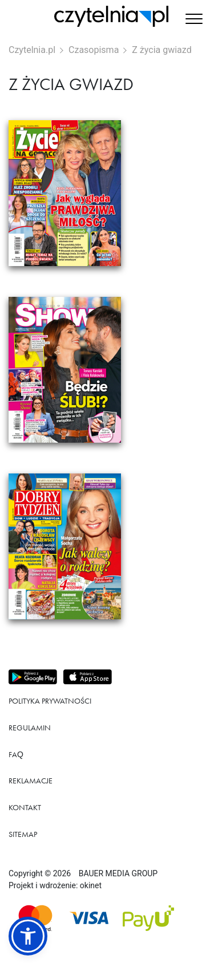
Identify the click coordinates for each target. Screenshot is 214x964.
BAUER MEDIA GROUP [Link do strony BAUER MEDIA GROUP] (118, 873)
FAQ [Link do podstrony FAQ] (16, 754)
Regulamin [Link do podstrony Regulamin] (30, 727)
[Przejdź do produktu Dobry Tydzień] (107, 546)
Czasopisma (93, 49)
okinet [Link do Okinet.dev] (91, 885)
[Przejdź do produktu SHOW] (107, 370)
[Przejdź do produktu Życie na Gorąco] (107, 193)
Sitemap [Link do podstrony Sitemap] (23, 834)
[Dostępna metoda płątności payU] (148, 918)
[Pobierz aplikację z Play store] (34, 677)
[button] (194, 20)
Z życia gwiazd (161, 49)
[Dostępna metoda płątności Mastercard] (35, 918)
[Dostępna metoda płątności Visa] (89, 918)
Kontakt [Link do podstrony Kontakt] (25, 807)
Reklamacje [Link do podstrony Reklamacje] (31, 780)
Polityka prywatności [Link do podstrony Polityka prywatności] (50, 701)
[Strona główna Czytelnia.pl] (111, 16)
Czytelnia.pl (32, 49)
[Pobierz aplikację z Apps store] (88, 677)
